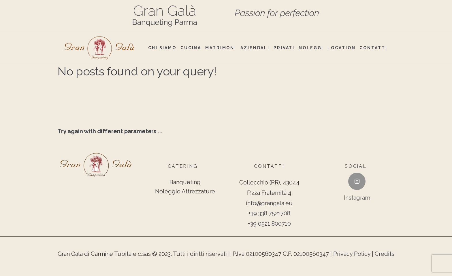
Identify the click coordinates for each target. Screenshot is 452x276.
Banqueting (185, 182)
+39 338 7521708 (269, 213)
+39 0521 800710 (269, 223)
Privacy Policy (351, 253)
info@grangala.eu (269, 203)
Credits (384, 253)
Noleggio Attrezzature (185, 191)
